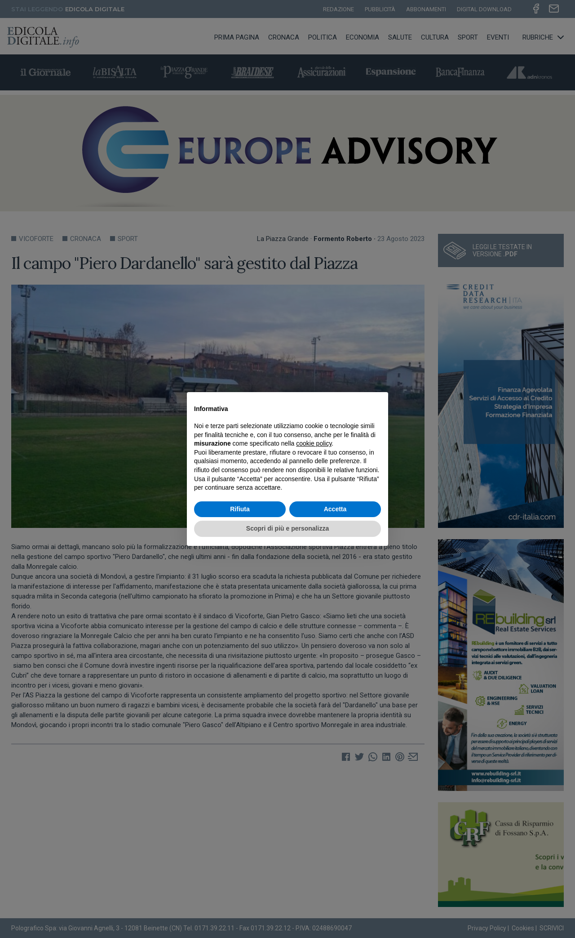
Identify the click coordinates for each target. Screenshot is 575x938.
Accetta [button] (335, 509)
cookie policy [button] (314, 443)
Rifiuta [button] (240, 509)
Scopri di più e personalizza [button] (287, 528)
